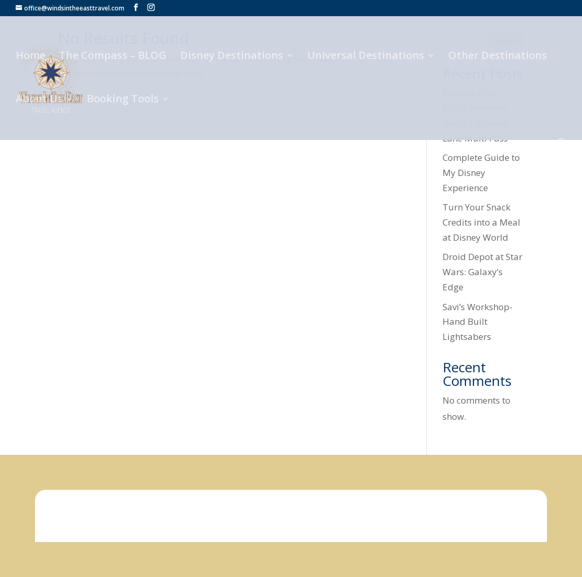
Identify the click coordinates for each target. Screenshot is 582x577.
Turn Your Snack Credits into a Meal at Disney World (481, 222)
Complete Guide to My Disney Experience (481, 172)
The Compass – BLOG (113, 57)
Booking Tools (123, 100)
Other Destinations (497, 57)
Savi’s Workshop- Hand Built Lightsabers (478, 322)
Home (30, 57)
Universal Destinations (365, 57)
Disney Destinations (231, 57)
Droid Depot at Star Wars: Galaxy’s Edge (482, 272)
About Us (39, 100)
